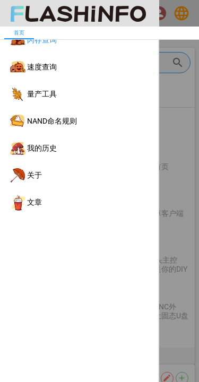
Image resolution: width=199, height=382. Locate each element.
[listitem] (79, 40)
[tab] (19, 33)
